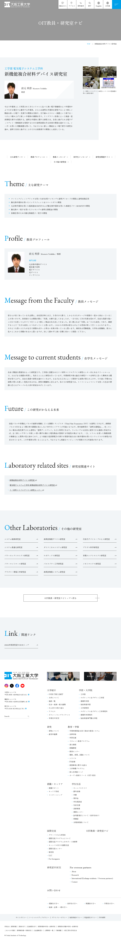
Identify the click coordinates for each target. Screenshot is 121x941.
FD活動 (72, 761)
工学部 (83, 694)
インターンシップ (55, 795)
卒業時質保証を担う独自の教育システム (84, 731)
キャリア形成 (54, 791)
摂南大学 (22, 926)
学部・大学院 (85, 690)
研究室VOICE (54, 867)
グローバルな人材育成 (57, 835)
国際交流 (51, 830)
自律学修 (72, 734)
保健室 (75, 819)
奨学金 (75, 798)
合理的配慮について (81, 822)
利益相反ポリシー (90, 917)
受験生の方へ (54, 903)
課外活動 (76, 791)
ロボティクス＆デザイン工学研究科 (94, 711)
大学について (54, 697)
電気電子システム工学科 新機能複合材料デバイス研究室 (32, 485)
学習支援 (72, 737)
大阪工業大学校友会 (70, 930)
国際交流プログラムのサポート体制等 (63, 841)
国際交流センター (55, 848)
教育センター (74, 751)
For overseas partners (80, 867)
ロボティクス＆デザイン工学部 (92, 697)
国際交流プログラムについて (60, 838)
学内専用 (102, 917)
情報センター (78, 812)
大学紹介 (51, 690)
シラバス (72, 758)
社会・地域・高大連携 (57, 704)
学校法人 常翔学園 (10, 926)
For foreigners (54, 859)
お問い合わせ (53, 890)
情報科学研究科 (86, 715)
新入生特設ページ (76, 772)
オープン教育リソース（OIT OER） (83, 775)
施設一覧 (52, 701)
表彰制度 (76, 808)
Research (75, 875)
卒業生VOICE (54, 718)
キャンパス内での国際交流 (59, 845)
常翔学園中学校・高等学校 (46, 926)
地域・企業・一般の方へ (58, 907)
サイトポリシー (21, 917)
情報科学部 (85, 701)
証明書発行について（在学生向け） (86, 815)
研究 (49, 726)
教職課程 (72, 748)
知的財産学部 (86, 704)
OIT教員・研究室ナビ (97, 830)
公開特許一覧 (49, 930)
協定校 (51, 852)
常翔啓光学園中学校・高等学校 (68, 926)
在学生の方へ (72, 903)
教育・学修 (73, 726)
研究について (54, 731)
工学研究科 (85, 708)
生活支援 (76, 805)
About (74, 871)
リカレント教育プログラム (79, 741)
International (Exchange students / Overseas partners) (92, 878)
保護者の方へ (91, 903)
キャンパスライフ (80, 788)
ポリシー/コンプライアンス (59, 715)
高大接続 (72, 744)
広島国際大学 (31, 926)
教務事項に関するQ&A (78, 765)
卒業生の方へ (109, 903)
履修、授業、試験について (79, 755)
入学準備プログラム (77, 768)
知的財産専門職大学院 (89, 718)
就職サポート (54, 788)
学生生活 (76, 784)
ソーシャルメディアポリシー (39, 917)
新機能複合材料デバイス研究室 (22, 480)
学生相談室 (77, 802)
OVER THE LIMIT (56, 694)
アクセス (52, 711)
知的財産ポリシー (75, 917)
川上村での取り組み (56, 708)
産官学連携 (53, 734)
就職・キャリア (55, 784)
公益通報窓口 (38, 930)
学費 (75, 795)
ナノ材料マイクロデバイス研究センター (26, 490)
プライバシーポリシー (59, 917)
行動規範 (59, 930)
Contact (75, 882)
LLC (50, 855)
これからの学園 (9, 930)
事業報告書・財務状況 (24, 930)
